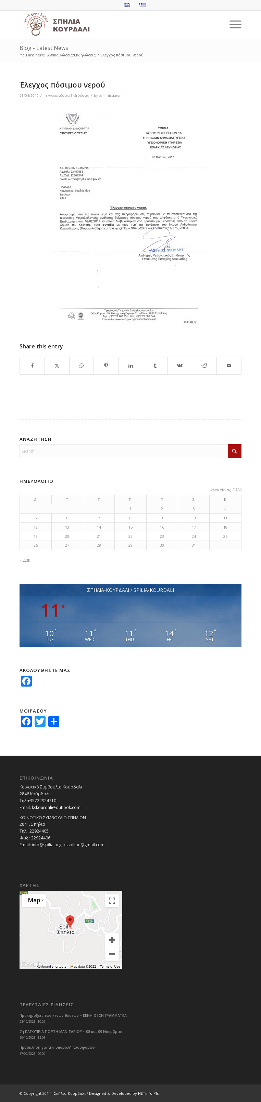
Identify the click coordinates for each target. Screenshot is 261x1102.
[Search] (130, 451)
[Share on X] (57, 365)
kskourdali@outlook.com (56, 807)
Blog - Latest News (44, 48)
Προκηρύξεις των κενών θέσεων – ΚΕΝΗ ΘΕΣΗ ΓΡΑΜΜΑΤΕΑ (73, 1015)
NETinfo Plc (148, 1093)
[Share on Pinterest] (106, 365)
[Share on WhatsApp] (82, 365)
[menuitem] (232, 24)
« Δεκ (25, 560)
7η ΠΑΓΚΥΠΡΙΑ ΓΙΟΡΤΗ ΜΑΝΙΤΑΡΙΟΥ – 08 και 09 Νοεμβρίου (72, 1031)
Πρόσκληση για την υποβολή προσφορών (57, 1047)
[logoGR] (108, 24)
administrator (110, 95)
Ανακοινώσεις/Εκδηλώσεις (68, 95)
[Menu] (232, 24)
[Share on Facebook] (32, 365)
